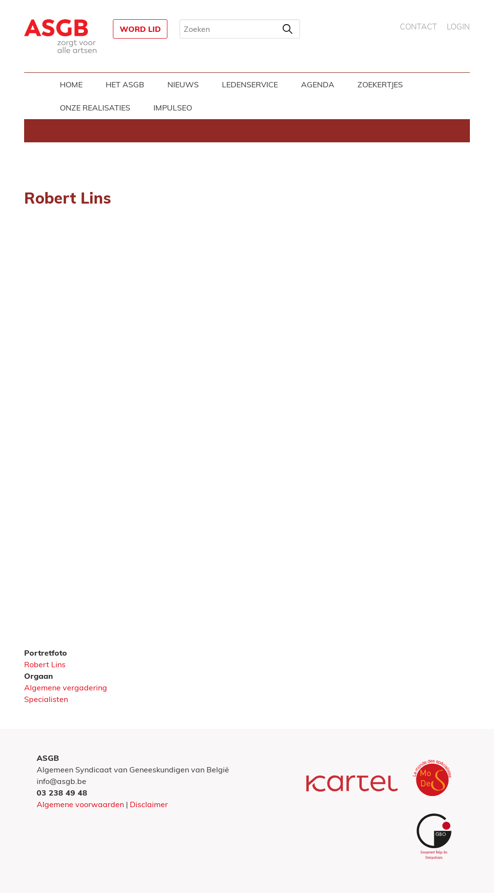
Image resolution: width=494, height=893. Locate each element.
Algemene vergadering (65, 687)
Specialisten (46, 699)
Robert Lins (45, 664)
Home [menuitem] (71, 84)
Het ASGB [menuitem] (125, 84)
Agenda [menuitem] (317, 84)
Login (458, 27)
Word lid (140, 29)
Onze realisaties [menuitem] (95, 107)
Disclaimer (149, 804)
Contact (418, 27)
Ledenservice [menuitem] (250, 84)
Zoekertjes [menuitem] (380, 84)
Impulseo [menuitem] (172, 107)
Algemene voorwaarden (80, 804)
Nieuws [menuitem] (183, 84)
